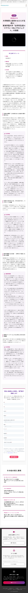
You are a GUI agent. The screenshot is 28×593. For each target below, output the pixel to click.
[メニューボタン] (26, 5)
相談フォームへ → (14, 582)
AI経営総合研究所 (15, 591)
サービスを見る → (14, 564)
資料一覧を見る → (14, 542)
